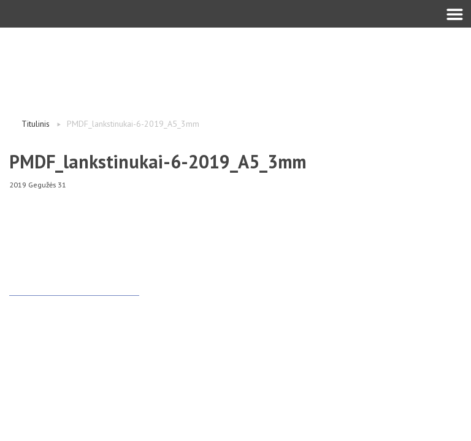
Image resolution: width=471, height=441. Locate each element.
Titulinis (35, 123)
